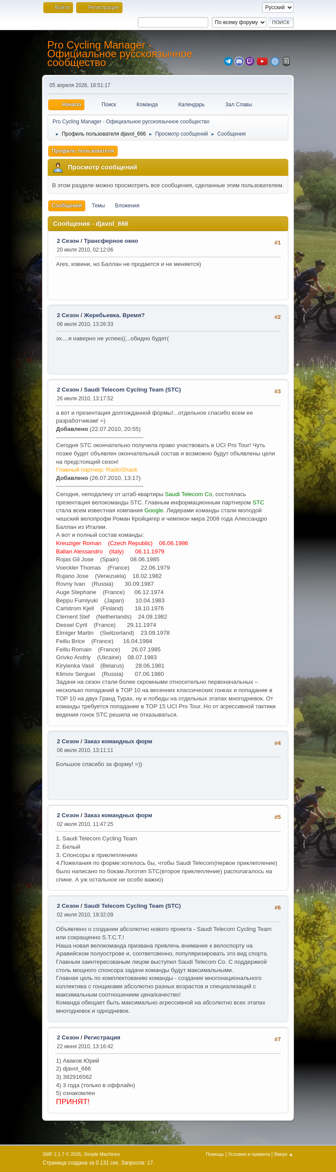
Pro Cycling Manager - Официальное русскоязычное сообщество (119, 53)
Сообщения (67, 206)
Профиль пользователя (83, 151)
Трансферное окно (111, 241)
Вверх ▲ (284, 1154)
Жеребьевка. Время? (114, 315)
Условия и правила (249, 1154)
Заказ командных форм (118, 741)
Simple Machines (102, 1154)
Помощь (215, 1154)
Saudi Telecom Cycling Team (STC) (132, 389)
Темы (98, 206)
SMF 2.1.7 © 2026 (62, 1154)
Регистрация (102, 1037)
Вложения (127, 206)
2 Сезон (68, 241)
